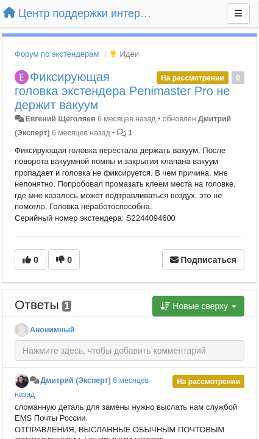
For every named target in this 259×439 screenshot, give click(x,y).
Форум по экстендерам (57, 54)
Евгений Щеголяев (60, 119)
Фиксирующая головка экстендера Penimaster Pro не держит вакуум (122, 91)
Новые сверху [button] (198, 306)
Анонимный (52, 330)
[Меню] (238, 13)
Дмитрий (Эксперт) (75, 380)
